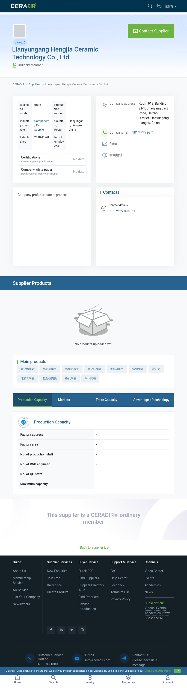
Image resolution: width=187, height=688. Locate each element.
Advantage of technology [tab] (151, 400)
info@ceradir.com (97, 660)
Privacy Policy (121, 599)
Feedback (118, 585)
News (149, 592)
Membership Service (22, 580)
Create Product (57, 592)
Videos (150, 608)
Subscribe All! (154, 618)
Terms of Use (120, 592)
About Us (19, 571)
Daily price (54, 585)
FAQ (113, 571)
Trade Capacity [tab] (106, 400)
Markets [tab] (64, 400)
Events (149, 578)
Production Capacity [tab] (32, 400)
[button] (151, 6)
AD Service (20, 590)
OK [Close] (177, 671)
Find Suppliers (89, 578)
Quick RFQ (86, 571)
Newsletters (21, 604)
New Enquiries (57, 571)
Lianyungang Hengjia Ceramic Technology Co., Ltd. (55, 53)
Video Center (154, 571)
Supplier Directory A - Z (91, 587)
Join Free (53, 578)
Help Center (119, 578)
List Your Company (26, 597)
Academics (153, 585)
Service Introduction (87, 606)
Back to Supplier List (93, 547)
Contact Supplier (151, 31)
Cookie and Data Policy (158, 670)
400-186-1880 (48, 664)
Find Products (88, 597)
